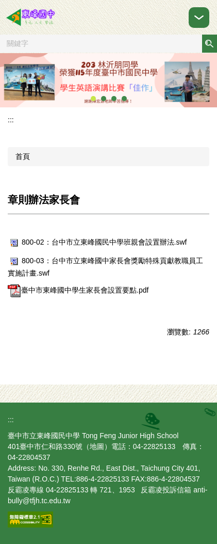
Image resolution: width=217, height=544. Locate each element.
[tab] (93, 98)
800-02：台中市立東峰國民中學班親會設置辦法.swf (97, 242)
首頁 (22, 156)
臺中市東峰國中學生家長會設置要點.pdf (78, 290)
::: (11, 120)
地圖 (97, 446)
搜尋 (209, 44)
